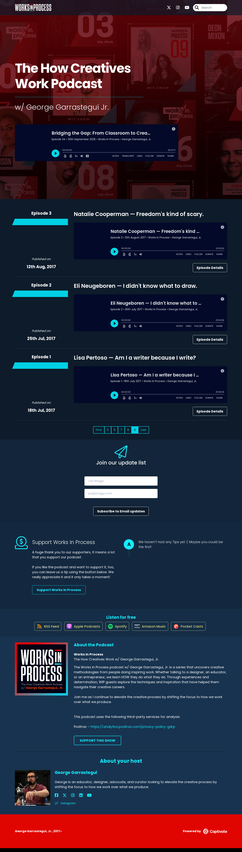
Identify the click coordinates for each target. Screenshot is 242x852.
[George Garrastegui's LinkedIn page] (69, 799)
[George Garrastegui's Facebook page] (56, 799)
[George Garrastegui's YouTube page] (74, 799)
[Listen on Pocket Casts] (191, 630)
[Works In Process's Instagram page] (176, 9)
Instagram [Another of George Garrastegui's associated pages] (65, 807)
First (99, 430)
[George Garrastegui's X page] (61, 799)
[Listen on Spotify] (116, 630)
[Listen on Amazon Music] (151, 630)
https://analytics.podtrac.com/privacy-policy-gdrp (133, 730)
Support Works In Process (59, 590)
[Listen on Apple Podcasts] (80, 630)
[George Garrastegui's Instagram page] (65, 799)
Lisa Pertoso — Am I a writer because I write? (135, 358)
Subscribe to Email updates (121, 511)
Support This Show (97, 744)
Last (144, 430)
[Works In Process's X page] (169, 9)
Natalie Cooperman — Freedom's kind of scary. (139, 214)
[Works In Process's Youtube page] (184, 9)
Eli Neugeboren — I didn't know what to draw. (135, 286)
